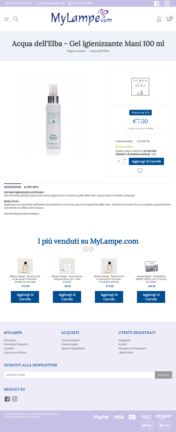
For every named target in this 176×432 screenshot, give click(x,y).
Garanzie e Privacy (15, 352)
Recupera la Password (132, 348)
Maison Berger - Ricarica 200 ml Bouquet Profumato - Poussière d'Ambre (109, 279)
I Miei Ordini (126, 352)
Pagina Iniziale (76, 51)
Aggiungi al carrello (146, 161)
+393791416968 (80, 3)
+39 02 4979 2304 (19, 3)
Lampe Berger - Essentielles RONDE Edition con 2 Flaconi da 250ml (151, 279)
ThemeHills (32, 416)
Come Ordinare (70, 340)
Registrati (124, 340)
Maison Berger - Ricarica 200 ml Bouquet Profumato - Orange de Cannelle (25, 279)
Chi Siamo (10, 340)
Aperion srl (54, 413)
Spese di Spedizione (73, 348)
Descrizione (12, 187)
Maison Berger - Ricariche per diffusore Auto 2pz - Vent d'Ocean (67, 279)
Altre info (31, 187)
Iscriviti (163, 375)
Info (153, 154)
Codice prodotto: (124, 141)
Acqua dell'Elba (99, 51)
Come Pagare (69, 344)
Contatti (9, 348)
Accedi (123, 344)
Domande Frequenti (16, 344)
